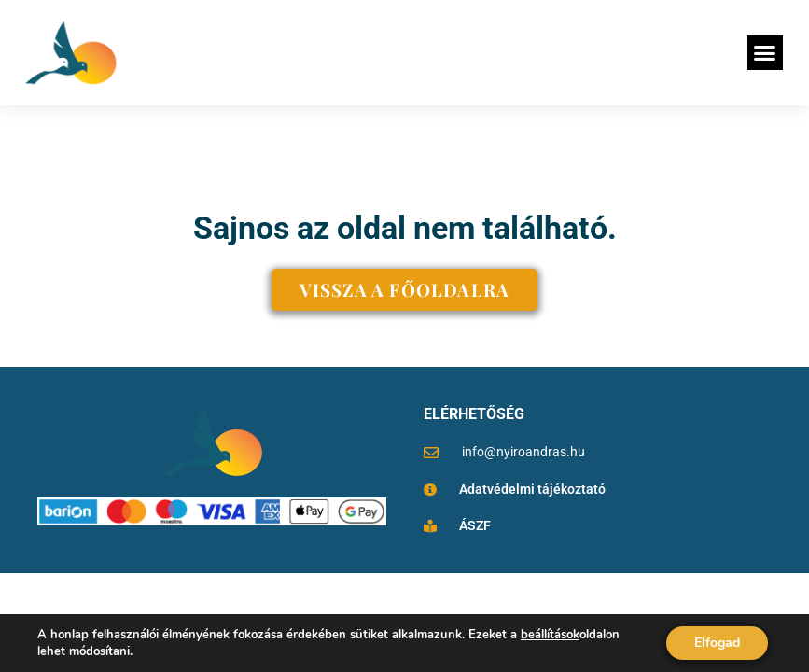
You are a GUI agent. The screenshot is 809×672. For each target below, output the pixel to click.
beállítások (550, 634)
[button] (765, 53)
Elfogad (717, 642)
